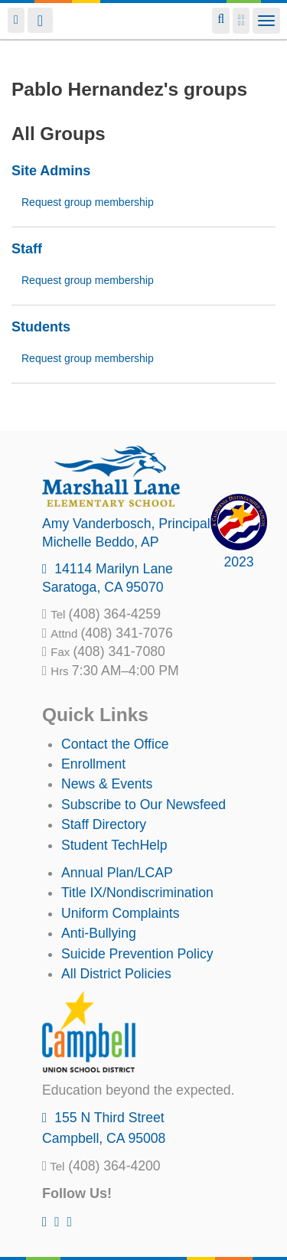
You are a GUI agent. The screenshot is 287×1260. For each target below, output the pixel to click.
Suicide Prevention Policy (137, 953)
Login (16, 20)
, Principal (126, 523)
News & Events (106, 784)
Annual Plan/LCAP (117, 872)
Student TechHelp (114, 845)
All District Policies (116, 973)
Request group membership (87, 202)
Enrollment (93, 764)
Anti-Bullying (98, 933)
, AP (100, 542)
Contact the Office (115, 744)
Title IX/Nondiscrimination (137, 892)
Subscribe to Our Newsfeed (143, 804)
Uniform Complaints (120, 913)
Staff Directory (103, 824)
